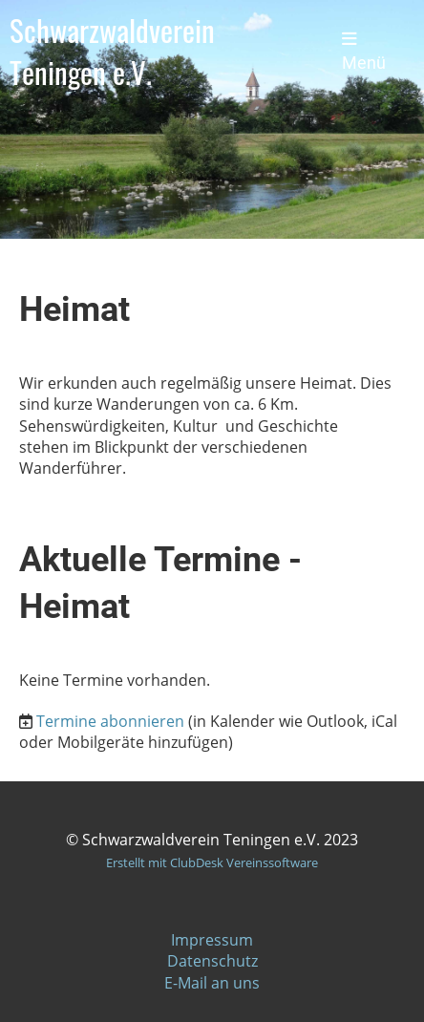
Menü (364, 52)
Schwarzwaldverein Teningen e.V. (112, 51)
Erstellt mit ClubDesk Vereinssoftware (212, 862)
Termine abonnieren (110, 721)
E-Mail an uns (212, 982)
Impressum (212, 939)
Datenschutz (212, 960)
